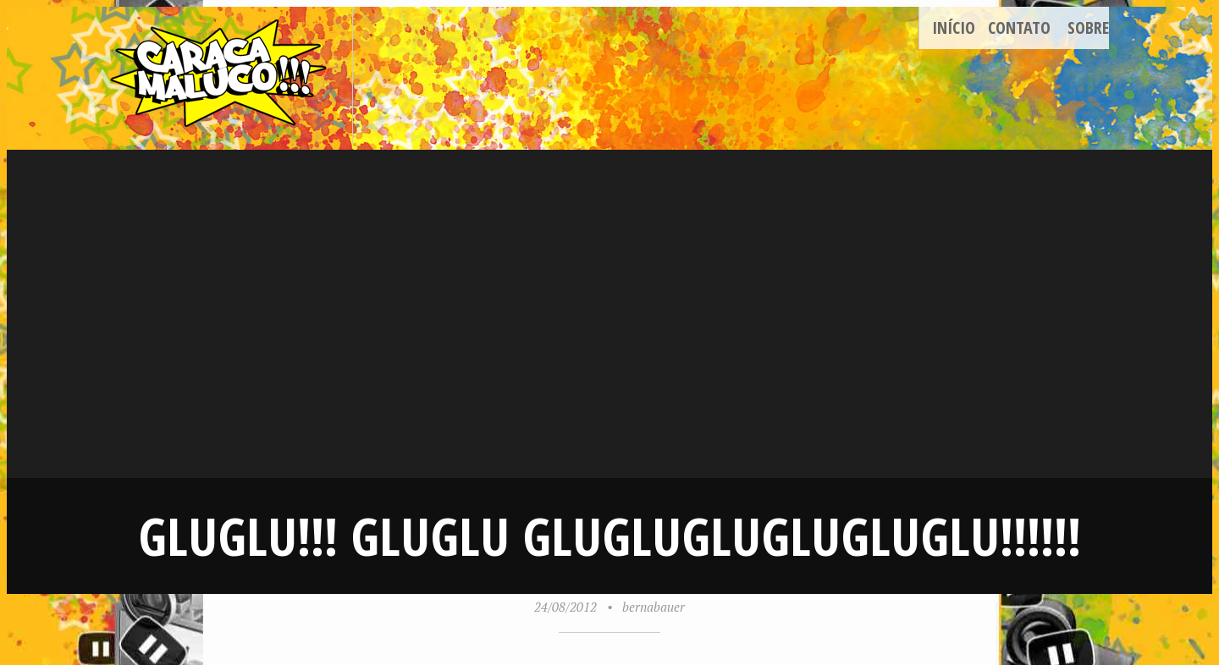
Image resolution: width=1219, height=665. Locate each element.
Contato (1019, 27)
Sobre (1088, 27)
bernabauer (653, 606)
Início (953, 27)
